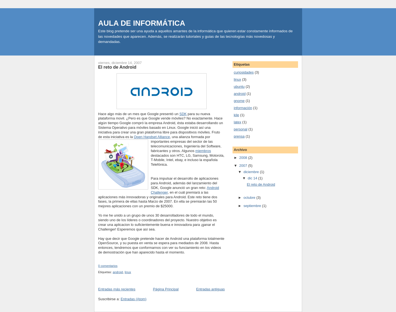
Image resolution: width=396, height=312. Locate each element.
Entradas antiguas (210, 289)
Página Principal (165, 289)
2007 (243, 166)
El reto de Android (117, 67)
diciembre (251, 172)
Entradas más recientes (117, 289)
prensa (239, 136)
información (243, 108)
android (118, 272)
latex (237, 122)
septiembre (252, 206)
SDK (183, 114)
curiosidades (244, 72)
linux (128, 272)
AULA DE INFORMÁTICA (141, 23)
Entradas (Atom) (134, 299)
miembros (203, 151)
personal (241, 129)
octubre (249, 198)
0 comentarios (108, 265)
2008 (243, 158)
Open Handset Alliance (152, 137)
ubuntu (239, 86)
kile (236, 115)
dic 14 (253, 178)
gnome (239, 101)
